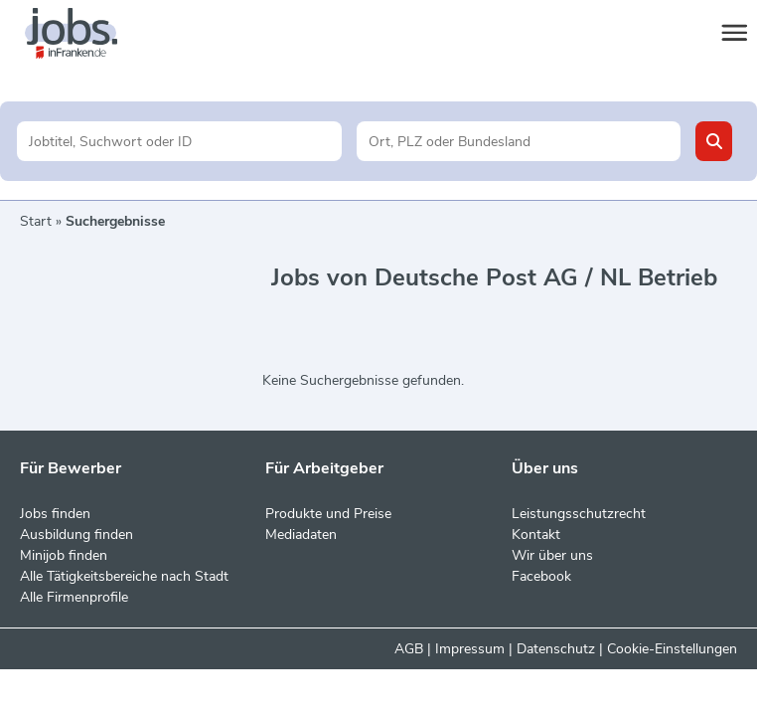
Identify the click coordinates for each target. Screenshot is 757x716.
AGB (408, 648)
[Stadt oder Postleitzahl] (519, 141)
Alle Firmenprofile (74, 597)
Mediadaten (301, 534)
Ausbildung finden (76, 534)
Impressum (470, 648)
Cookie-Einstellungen (672, 648)
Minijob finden (63, 555)
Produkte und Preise (328, 513)
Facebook (541, 576)
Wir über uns (552, 555)
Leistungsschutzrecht (579, 513)
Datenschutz (556, 648)
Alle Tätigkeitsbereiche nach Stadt (124, 576)
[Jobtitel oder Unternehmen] (179, 141)
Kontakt (536, 534)
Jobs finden (55, 513)
